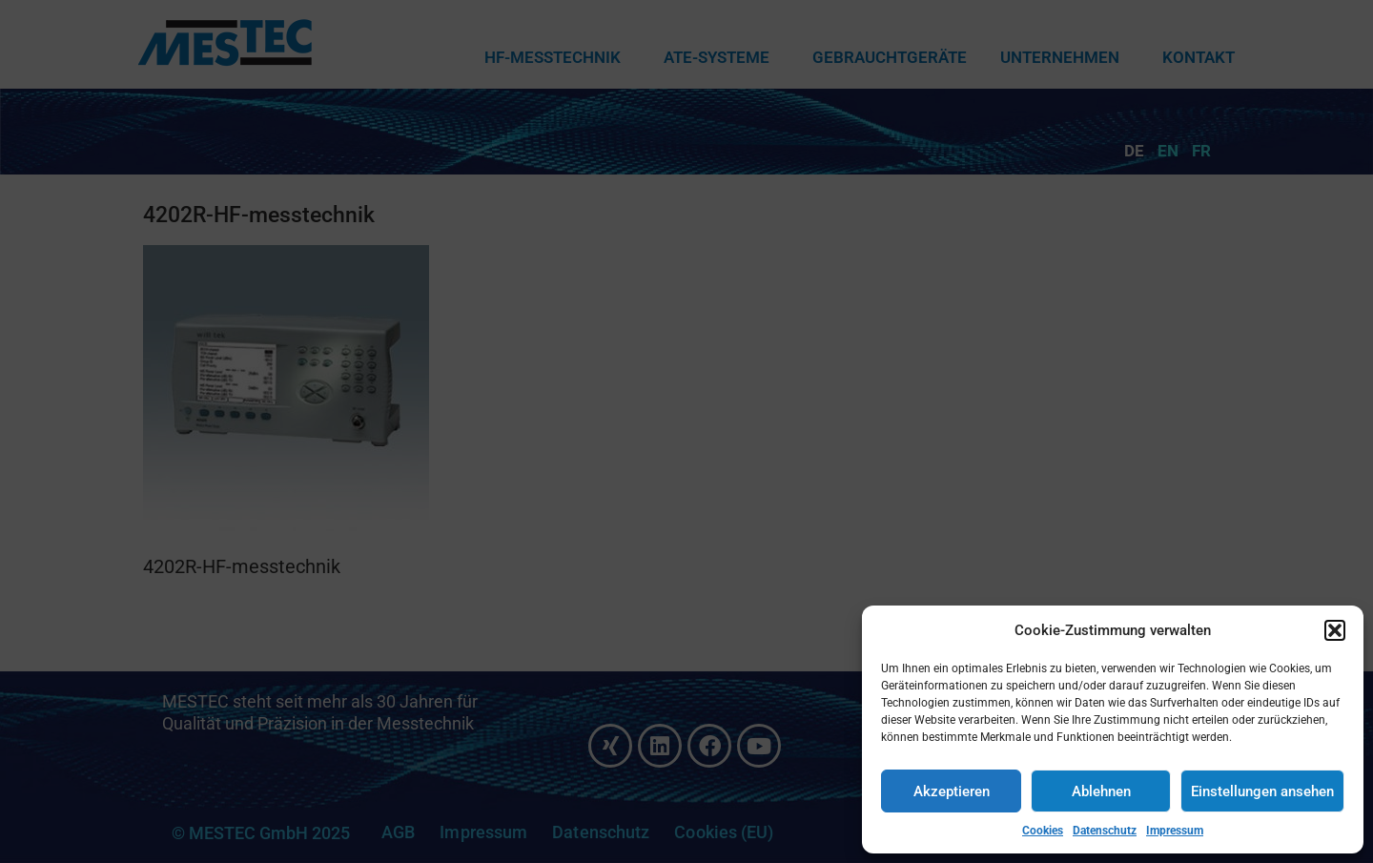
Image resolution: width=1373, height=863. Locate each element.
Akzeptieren (951, 791)
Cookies (1042, 830)
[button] (1334, 630)
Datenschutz (1105, 830)
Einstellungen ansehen (1262, 791)
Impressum (1174, 830)
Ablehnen (1101, 791)
